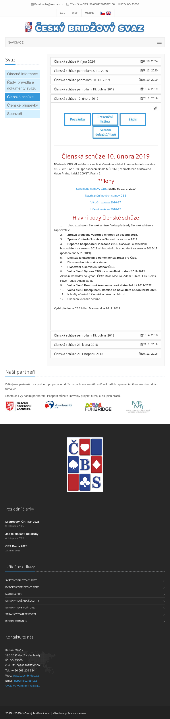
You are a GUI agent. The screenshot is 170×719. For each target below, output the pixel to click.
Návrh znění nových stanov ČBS (105, 195)
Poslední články (19, 509)
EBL (62, 12)
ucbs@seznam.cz (53, 4)
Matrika (89, 12)
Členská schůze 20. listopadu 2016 (78, 354)
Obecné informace (22, 74)
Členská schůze (20, 97)
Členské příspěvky (22, 105)
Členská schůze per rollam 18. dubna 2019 (84, 89)
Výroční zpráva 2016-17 (106, 202)
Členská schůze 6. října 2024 (74, 61)
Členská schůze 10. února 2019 (76, 98)
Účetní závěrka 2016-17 (106, 209)
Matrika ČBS (13, 594)
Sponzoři (14, 114)
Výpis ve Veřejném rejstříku (22, 685)
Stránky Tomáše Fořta (20, 614)
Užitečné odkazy (20, 566)
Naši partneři (20, 371)
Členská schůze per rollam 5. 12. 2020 (81, 71)
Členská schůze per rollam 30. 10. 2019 (82, 80)
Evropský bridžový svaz (22, 587)
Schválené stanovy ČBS (91, 188)
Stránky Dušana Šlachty (22, 600)
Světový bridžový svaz (21, 580)
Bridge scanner (16, 621)
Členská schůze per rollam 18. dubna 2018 (84, 335)
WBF (75, 12)
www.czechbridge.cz (26, 675)
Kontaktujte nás (19, 637)
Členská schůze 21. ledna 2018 (76, 344)
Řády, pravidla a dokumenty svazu (21, 85)
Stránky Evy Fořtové (20, 607)
